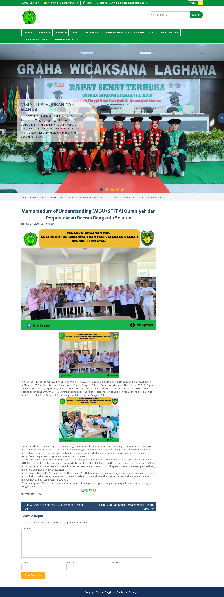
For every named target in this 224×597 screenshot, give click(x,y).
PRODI (60, 32)
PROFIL (43, 32)
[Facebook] (83, 490)
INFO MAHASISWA (36, 39)
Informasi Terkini (49, 197)
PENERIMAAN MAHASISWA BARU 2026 (129, 32)
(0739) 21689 (31, 2)
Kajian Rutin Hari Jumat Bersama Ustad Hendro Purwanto (125, 506)
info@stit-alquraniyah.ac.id (62, 2)
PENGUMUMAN (64, 39)
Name (25, 562)
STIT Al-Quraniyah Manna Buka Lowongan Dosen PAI (54, 506)
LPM (74, 32)
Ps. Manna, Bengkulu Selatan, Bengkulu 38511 (122, 2)
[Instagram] (90, 490)
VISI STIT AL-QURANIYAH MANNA (47, 107)
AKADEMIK (91, 32)
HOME (28, 32)
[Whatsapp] (86, 490)
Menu (193, 2)
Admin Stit (49, 223)
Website (116, 562)
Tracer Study (167, 32)
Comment (27, 528)
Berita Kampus (30, 197)
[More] (94, 490)
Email (70, 562)
